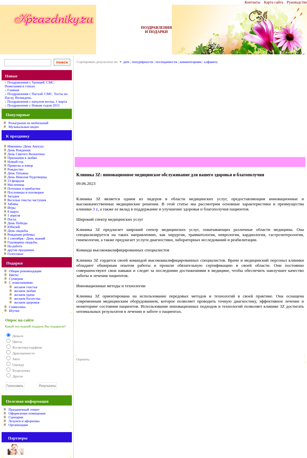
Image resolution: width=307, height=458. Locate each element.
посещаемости (166, 62)
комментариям (191, 62)
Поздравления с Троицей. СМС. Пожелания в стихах (30, 84)
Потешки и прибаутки (23, 188)
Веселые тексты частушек (26, 200)
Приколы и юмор (20, 165)
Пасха (11, 219)
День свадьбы (17, 231)
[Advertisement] (190, 112)
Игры (11, 207)
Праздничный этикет (23, 409)
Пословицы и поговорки (25, 192)
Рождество (15, 169)
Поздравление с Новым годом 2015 (33, 105)
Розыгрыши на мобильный (28, 123)
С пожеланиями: (21, 282)
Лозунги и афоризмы (23, 421)
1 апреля (13, 215)
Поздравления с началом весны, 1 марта (37, 101)
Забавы (12, 204)
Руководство (297, 2)
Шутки (14, 310)
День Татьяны (17, 173)
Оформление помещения (26, 413)
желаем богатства (27, 298)
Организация (18, 425)
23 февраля (15, 181)
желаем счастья (25, 287)
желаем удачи (24, 294)
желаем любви (25, 291)
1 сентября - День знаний (26, 238)
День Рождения (18, 150)
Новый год (15, 161)
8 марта (13, 211)
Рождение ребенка (21, 234)
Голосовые (15, 254)
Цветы (14, 275)
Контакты (252, 2)
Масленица (15, 184)
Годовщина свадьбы (22, 242)
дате (126, 62)
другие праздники (20, 250)
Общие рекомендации (25, 271)
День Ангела (33, 146)
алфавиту (211, 62)
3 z (95, 209)
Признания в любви (22, 158)
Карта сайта (273, 2)
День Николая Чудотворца (27, 177)
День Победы (17, 223)
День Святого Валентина (25, 154)
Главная (13, 90)
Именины (14, 146)
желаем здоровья (26, 302)
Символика (17, 307)
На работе (14, 246)
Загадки (13, 196)
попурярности (142, 62)
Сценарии (15, 417)
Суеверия (16, 278)
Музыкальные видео (23, 127)
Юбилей (13, 227)
